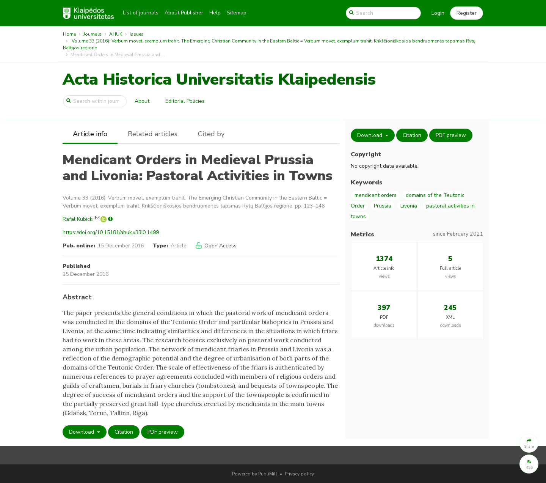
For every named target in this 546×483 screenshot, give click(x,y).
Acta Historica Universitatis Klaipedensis (219, 79)
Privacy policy (299, 474)
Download (82, 432)
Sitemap (236, 12)
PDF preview (162, 432)
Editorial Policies (185, 101)
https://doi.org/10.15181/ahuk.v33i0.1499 (111, 232)
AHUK (115, 34)
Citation (124, 432)
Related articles (152, 133)
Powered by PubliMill (254, 474)
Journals (92, 34)
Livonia (408, 205)
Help (215, 12)
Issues (137, 34)
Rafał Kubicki (78, 219)
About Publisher (184, 12)
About (142, 101)
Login (437, 13)
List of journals (140, 12)
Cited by (211, 133)
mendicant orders (376, 195)
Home (69, 34)
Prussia (382, 205)
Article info (90, 133)
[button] (466, 13)
